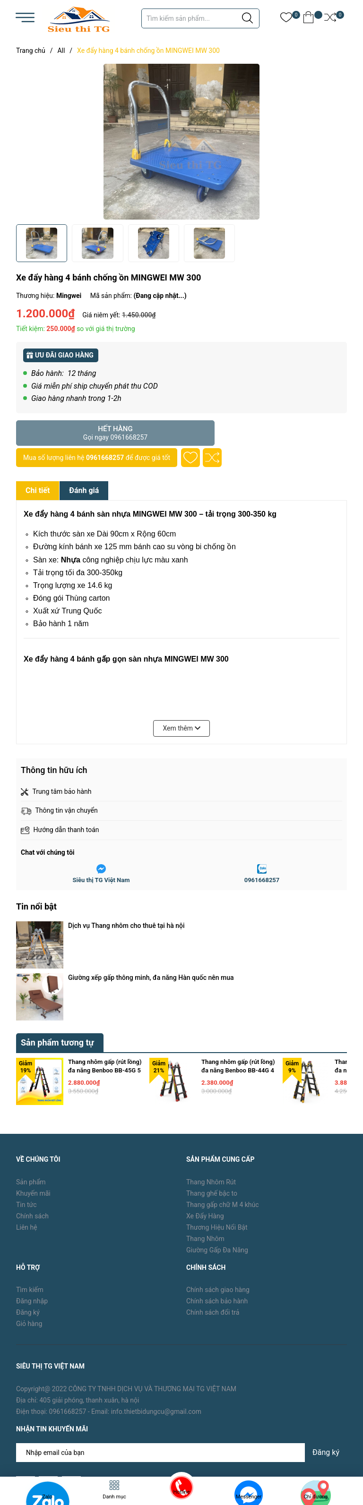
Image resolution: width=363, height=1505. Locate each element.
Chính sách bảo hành (217, 1223)
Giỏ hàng (29, 1246)
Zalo (47, 1497)
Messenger (248, 1497)
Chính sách (32, 1138)
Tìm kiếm (29, 1212)
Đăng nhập (32, 1223)
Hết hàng (115, 433)
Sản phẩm (31, 1104)
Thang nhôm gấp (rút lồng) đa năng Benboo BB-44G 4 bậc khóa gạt (238, 993)
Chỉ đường (316, 1497)
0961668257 (105, 457)
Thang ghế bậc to (211, 1116)
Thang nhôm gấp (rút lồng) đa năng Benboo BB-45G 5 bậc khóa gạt (104, 993)
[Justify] (247, 18)
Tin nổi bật (36, 906)
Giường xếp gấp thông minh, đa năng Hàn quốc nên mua (151, 939)
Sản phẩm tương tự (57, 965)
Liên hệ (26, 1150)
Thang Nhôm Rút (211, 1104)
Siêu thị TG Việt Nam (101, 880)
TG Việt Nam (88, 1443)
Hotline (181, 1492)
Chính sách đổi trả (212, 1235)
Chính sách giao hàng (218, 1212)
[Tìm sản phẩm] (200, 18)
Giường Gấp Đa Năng (217, 1172)
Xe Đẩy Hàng (205, 1138)
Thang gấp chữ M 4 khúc (222, 1127)
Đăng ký (28, 1235)
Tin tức (26, 1127)
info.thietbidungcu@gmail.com (156, 1334)
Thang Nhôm (205, 1161)
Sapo (151, 1443)
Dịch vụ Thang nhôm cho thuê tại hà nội (126, 925)
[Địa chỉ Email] (181, 1375)
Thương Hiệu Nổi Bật (217, 1150)
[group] (181, 142)
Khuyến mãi (33, 1116)
